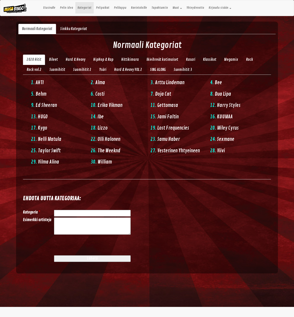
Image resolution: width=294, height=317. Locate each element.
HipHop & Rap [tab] (103, 59)
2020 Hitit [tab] (34, 59)
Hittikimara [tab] (130, 59)
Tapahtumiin (160, 8)
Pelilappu (120, 8)
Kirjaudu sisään (220, 8)
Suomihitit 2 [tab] (82, 69)
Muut (177, 8)
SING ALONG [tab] (158, 69)
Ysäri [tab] (102, 69)
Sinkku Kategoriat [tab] (73, 29)
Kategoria (31, 212)
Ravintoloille (139, 8)
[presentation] (89, 245)
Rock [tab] (249, 59)
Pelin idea (66, 8)
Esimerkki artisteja (37, 220)
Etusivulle (49, 8)
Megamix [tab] (231, 59)
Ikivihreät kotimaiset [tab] (162, 59)
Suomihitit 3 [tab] (183, 69)
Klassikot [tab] (209, 59)
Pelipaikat (102, 8)
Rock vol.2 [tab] (34, 69)
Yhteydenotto (195, 8)
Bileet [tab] (53, 59)
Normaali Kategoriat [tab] (37, 29)
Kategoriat (84, 8)
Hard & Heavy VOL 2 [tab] (128, 69)
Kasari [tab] (190, 59)
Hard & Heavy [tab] (75, 59)
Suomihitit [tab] (57, 69)
